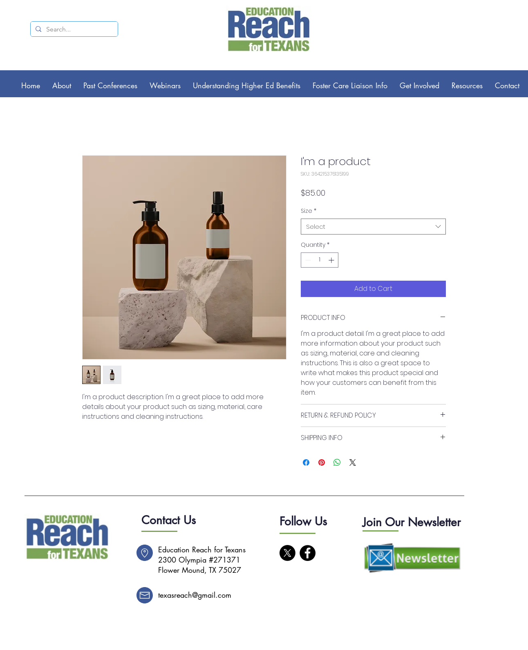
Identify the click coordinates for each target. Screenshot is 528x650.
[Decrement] (307, 260)
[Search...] (73, 29)
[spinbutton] (319, 260)
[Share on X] (353, 462)
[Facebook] (307, 553)
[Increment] (332, 260)
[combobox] (373, 227)
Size (308, 211)
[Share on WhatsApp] (337, 462)
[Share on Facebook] (306, 462)
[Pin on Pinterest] (322, 462)
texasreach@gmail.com (194, 595)
